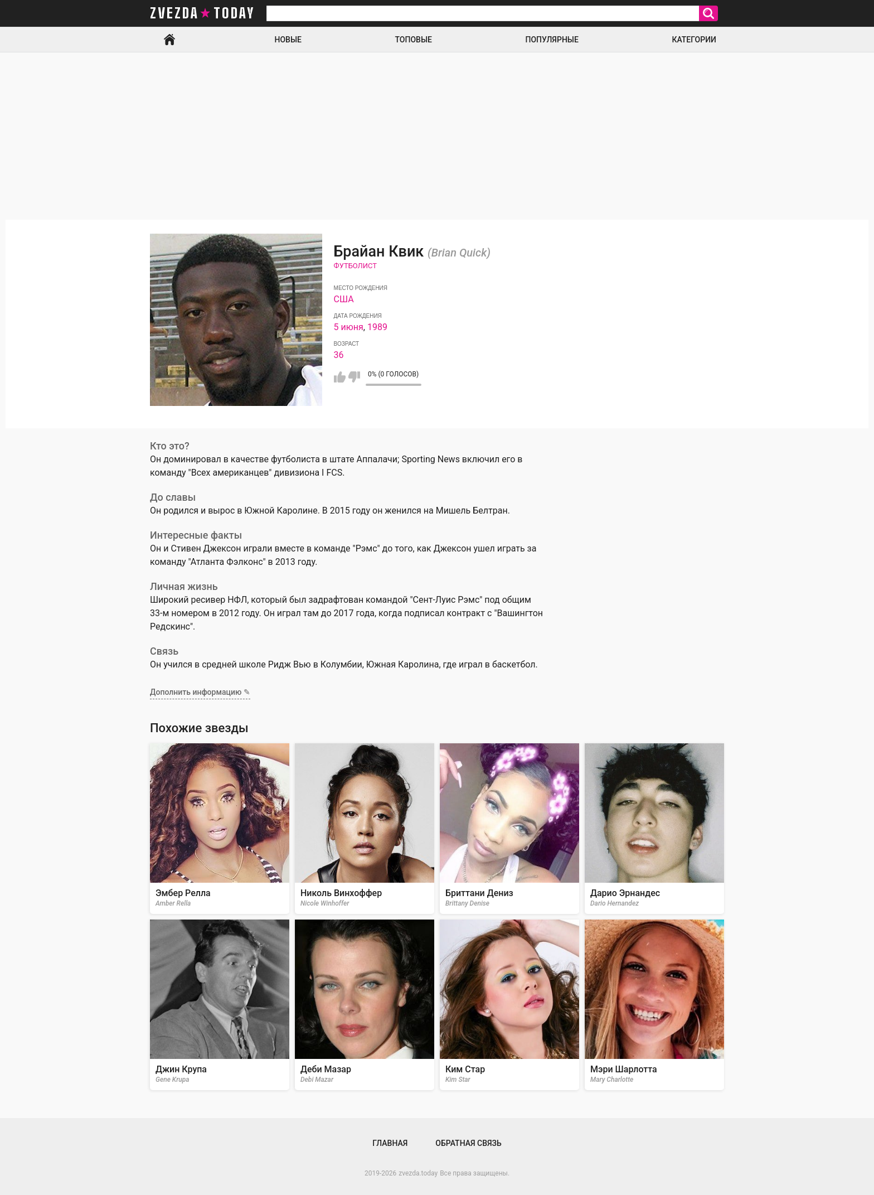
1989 (377, 327)
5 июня (348, 327)
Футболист (355, 266)
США (344, 299)
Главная (169, 39)
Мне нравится (340, 377)
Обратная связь (468, 1143)
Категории (694, 39)
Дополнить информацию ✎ (200, 692)
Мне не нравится (354, 377)
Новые (288, 39)
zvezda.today (418, 1173)
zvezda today (202, 13)
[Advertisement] (437, 136)
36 (339, 355)
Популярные (551, 39)
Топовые (413, 39)
